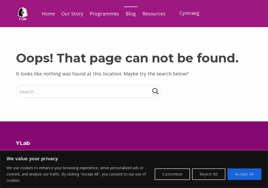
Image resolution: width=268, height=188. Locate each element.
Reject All (209, 174)
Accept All (244, 174)
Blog (131, 13)
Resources (153, 13)
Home (48, 13)
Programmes (104, 13)
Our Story (72, 13)
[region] (134, 169)
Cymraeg (189, 13)
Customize (172, 174)
